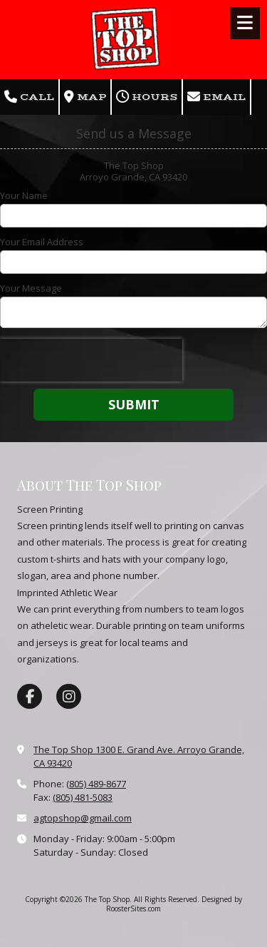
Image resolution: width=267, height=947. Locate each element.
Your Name (24, 195)
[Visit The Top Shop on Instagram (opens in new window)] (68, 696)
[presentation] (91, 360)
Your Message (31, 288)
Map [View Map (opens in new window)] (85, 97)
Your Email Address (41, 241)
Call (29, 97)
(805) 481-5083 (82, 797)
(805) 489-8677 (96, 783)
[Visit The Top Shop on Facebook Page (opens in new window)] (29, 696)
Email (216, 97)
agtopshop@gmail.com (82, 818)
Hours (146, 97)
